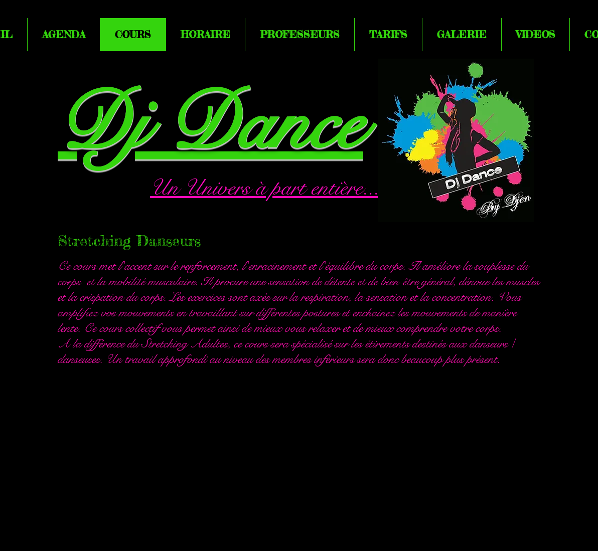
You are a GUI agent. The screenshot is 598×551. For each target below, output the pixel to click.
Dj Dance (210, 124)
